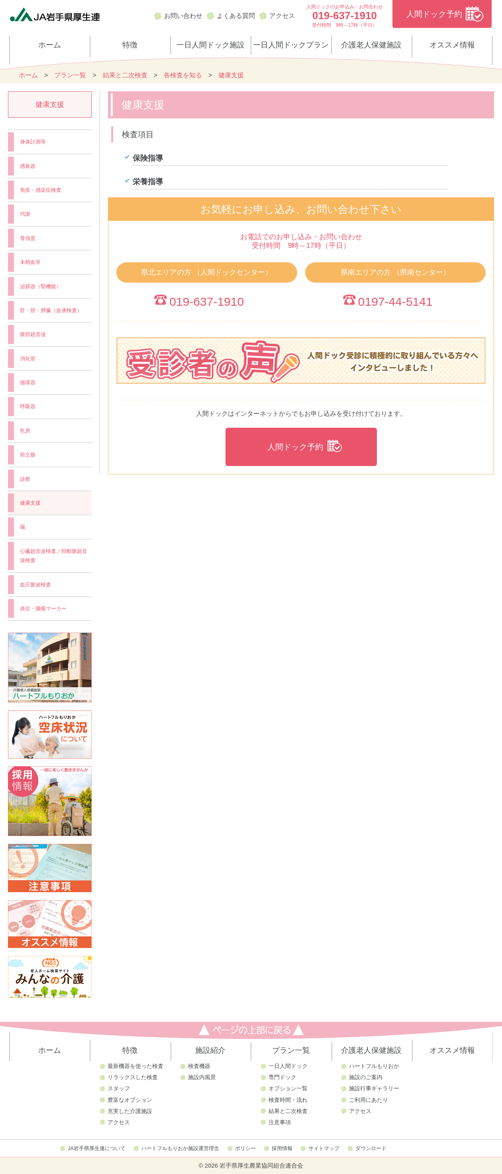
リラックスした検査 (133, 1077)
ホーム (49, 45)
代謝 (25, 214)
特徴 (129, 45)
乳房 (25, 431)
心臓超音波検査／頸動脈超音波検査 (53, 555)
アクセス (282, 15)
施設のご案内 (365, 1077)
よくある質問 (236, 15)
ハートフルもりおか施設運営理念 (180, 1148)
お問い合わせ (183, 15)
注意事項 (280, 1122)
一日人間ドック (288, 1066)
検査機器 (199, 1066)
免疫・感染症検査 (40, 190)
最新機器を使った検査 (135, 1066)
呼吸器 (27, 406)
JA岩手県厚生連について (96, 1148)
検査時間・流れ (288, 1100)
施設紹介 (210, 1050)
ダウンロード (370, 1148)
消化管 (27, 359)
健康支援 (30, 503)
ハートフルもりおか (374, 1066)
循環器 (27, 382)
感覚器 (27, 166)
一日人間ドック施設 (210, 45)
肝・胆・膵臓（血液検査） (51, 310)
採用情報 (282, 1148)
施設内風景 (202, 1077)
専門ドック (282, 1077)
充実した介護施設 (130, 1111)
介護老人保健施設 (371, 45)
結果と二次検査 (288, 1111)
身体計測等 (33, 142)
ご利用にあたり (368, 1100)
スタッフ (119, 1088)
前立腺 (27, 455)
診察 (25, 479)
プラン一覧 (291, 1050)
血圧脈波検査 (35, 585)
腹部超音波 (33, 334)
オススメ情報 (452, 45)
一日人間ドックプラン (291, 45)
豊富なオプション (130, 1100)
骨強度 (27, 238)
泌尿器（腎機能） (40, 286)
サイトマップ (323, 1148)
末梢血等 (30, 262)
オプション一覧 (288, 1088)
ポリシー (245, 1148)
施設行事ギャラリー (374, 1088)
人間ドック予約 (434, 14)
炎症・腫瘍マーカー (43, 609)
